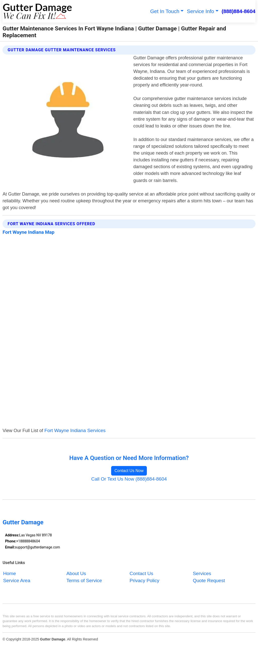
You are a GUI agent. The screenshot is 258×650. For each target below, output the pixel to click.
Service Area (16, 580)
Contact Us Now (129, 471)
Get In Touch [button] (164, 11)
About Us (76, 573)
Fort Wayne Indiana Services (75, 430)
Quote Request (209, 580)
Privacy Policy (144, 580)
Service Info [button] (200, 11)
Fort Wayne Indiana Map (28, 232)
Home (9, 573)
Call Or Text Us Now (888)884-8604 (129, 479)
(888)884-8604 (238, 11)
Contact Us (141, 573)
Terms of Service (84, 580)
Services (202, 573)
